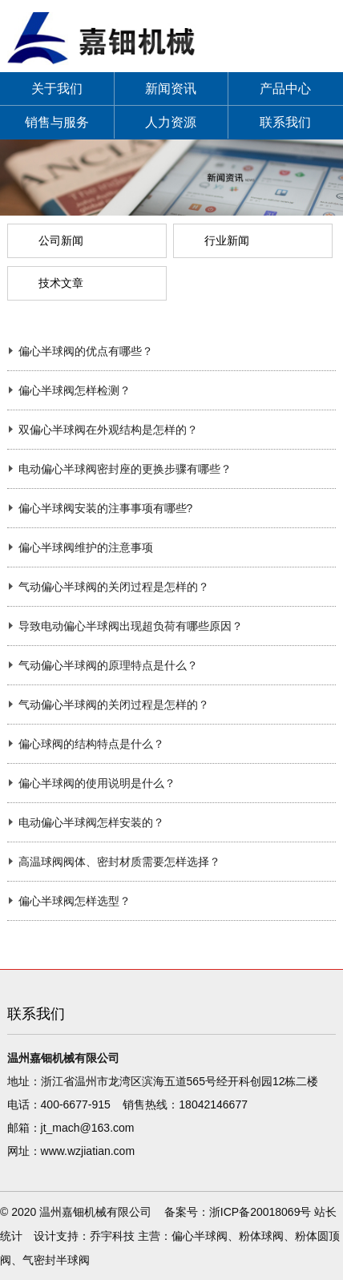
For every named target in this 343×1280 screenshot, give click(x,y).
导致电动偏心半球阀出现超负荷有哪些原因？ (130, 626)
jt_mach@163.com (88, 1127)
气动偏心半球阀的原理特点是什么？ (108, 665)
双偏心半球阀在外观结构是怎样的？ (108, 429)
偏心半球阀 (200, 1236)
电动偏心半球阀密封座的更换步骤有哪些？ (125, 468)
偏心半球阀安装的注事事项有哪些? (105, 508)
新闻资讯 (170, 88)
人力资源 (170, 122)
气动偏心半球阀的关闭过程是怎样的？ (113, 586)
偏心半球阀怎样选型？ (74, 900)
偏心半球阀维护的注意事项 (85, 547)
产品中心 (285, 88)
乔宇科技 (112, 1236)
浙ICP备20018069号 (260, 1211)
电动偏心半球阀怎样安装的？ (91, 822)
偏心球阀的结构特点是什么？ (91, 743)
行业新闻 (226, 240)
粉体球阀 (261, 1236)
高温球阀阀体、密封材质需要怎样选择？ (119, 861)
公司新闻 (60, 240)
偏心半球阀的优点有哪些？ (85, 351)
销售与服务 (57, 122)
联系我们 (285, 122)
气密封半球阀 (56, 1260)
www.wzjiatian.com (88, 1151)
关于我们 (57, 88)
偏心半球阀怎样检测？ (74, 390)
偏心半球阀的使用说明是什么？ (97, 783)
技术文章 (60, 283)
